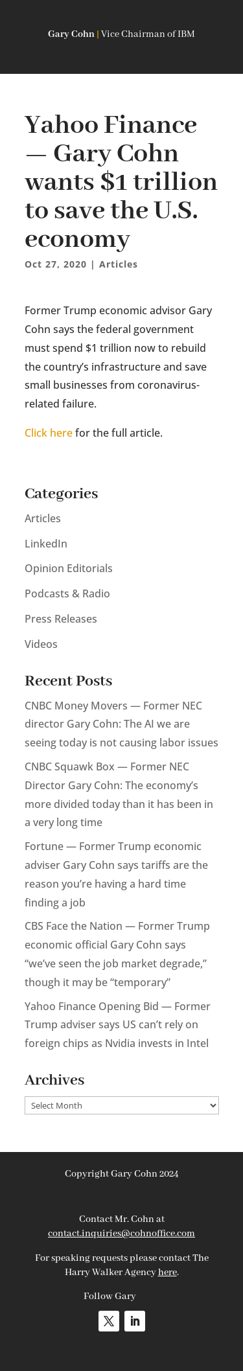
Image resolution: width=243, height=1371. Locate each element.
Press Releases (61, 619)
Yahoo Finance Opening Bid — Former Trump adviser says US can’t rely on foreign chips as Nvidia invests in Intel (118, 1025)
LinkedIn (46, 543)
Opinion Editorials (69, 568)
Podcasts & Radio (67, 593)
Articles (118, 264)
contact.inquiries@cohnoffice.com (121, 1233)
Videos (41, 644)
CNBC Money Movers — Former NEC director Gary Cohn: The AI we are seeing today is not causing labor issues (121, 724)
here (167, 1272)
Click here (49, 433)
